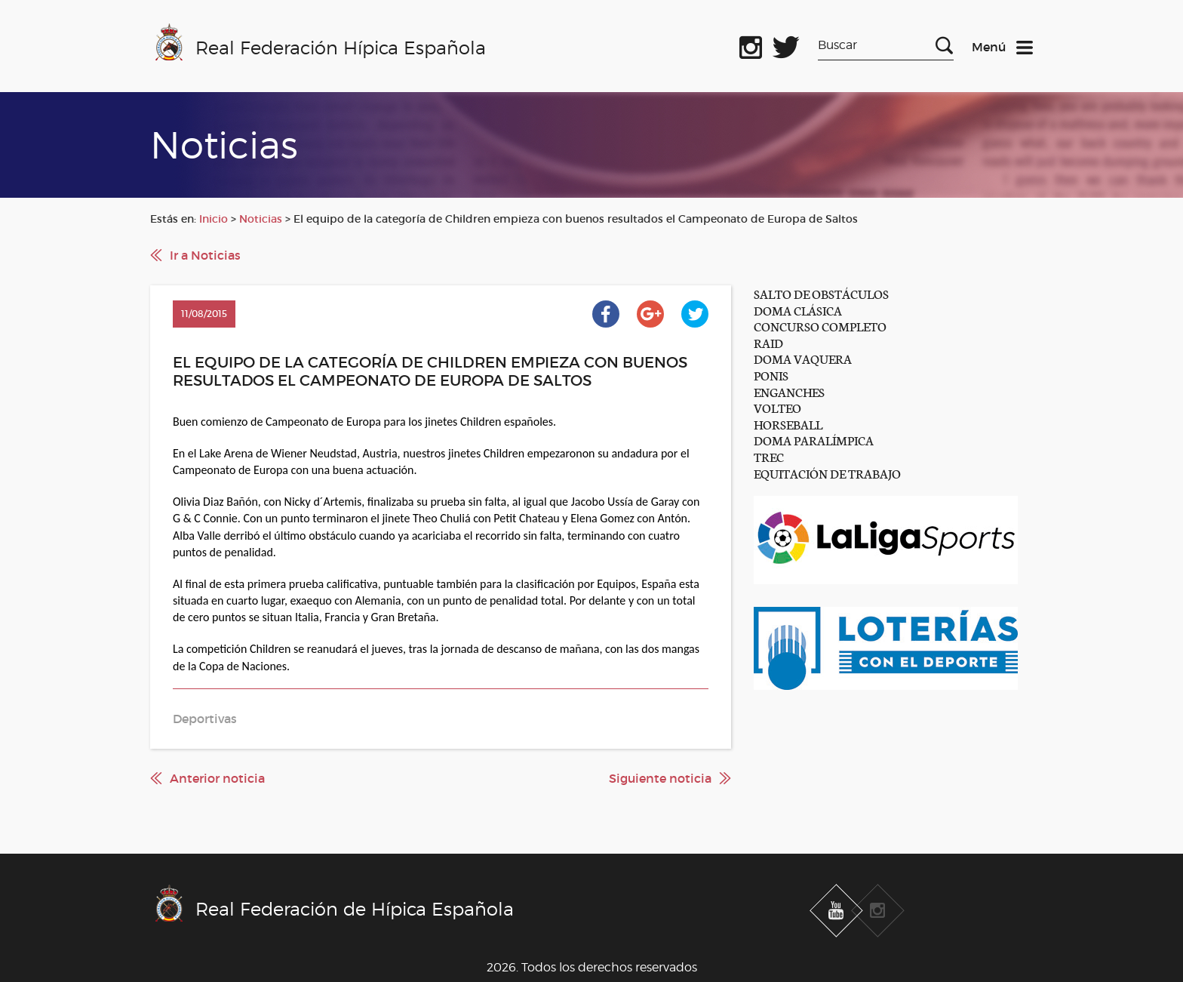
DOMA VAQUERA (803, 358)
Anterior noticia (217, 778)
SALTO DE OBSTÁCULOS (821, 293)
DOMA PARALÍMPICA (814, 439)
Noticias (260, 219)
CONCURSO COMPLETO (820, 325)
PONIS (771, 374)
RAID (768, 342)
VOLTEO (777, 407)
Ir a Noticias (205, 255)
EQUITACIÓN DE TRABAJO (827, 473)
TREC (769, 456)
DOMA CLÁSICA (798, 310)
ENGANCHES (789, 391)
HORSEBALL (788, 424)
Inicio (213, 219)
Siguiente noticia (660, 778)
